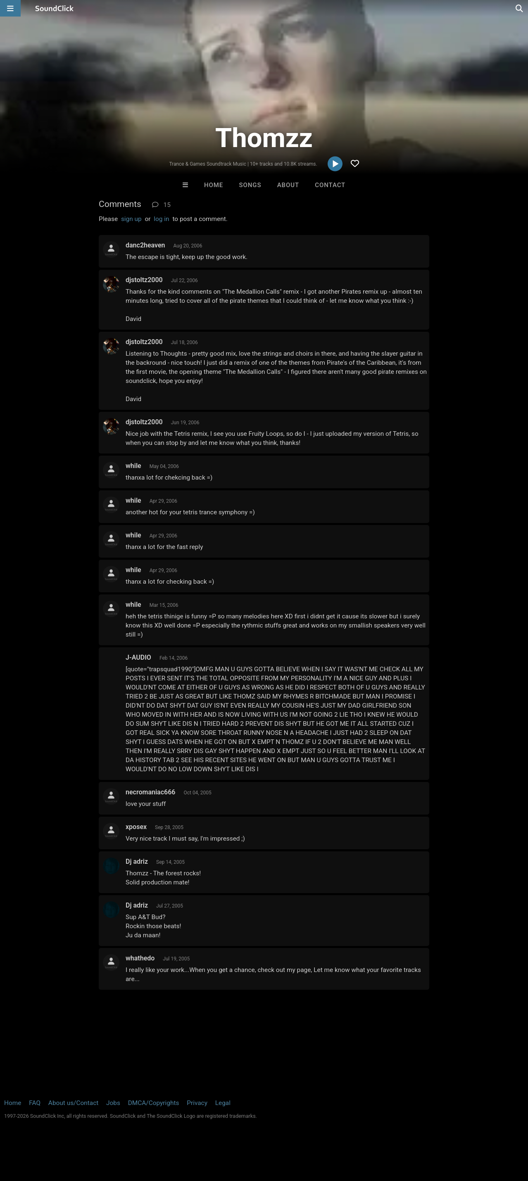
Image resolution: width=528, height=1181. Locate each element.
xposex (136, 827)
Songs (250, 185)
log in (161, 219)
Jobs (113, 1103)
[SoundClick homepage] (54, 8)
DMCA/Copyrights (153, 1103)
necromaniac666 (150, 792)
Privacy (197, 1103)
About (288, 185)
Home (213, 185)
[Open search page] (519, 8)
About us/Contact (73, 1103)
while (133, 466)
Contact (330, 185)
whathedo (140, 958)
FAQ (34, 1103)
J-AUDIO (138, 657)
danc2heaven (145, 245)
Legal (223, 1103)
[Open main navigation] (10, 8)
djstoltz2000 (144, 280)
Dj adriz (137, 861)
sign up (131, 219)
